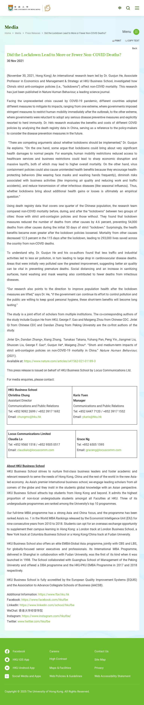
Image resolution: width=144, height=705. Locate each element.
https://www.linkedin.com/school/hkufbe (47, 605)
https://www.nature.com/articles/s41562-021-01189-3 (60, 361)
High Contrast (58, 659)
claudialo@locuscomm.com (35, 450)
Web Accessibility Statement (112, 676)
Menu (130, 32)
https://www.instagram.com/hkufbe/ (46, 616)
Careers (54, 651)
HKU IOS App (17, 659)
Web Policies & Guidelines (66, 676)
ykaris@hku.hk (92, 417)
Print (118, 40)
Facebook (15, 651)
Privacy (99, 668)
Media (18, 33)
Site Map (100, 659)
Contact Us (101, 651)
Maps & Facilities (60, 668)
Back (134, 48)
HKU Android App (19, 667)
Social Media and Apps (23, 676)
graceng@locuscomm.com (103, 450)
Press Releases (32, 33)
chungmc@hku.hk (29, 417)
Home (8, 33)
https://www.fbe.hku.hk (53, 594)
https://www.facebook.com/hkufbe (44, 599)
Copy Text (133, 40)
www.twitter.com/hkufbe (34, 621)
